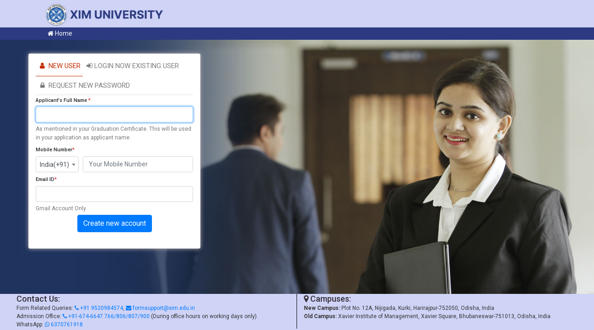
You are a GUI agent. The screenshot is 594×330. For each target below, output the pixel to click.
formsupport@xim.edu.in (160, 308)
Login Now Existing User (131, 66)
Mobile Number (55, 150)
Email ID (46, 179)
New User (59, 66)
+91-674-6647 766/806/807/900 (106, 316)
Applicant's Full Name (63, 100)
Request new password (84, 85)
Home (60, 33)
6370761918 (64, 324)
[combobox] (57, 164)
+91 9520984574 (99, 308)
